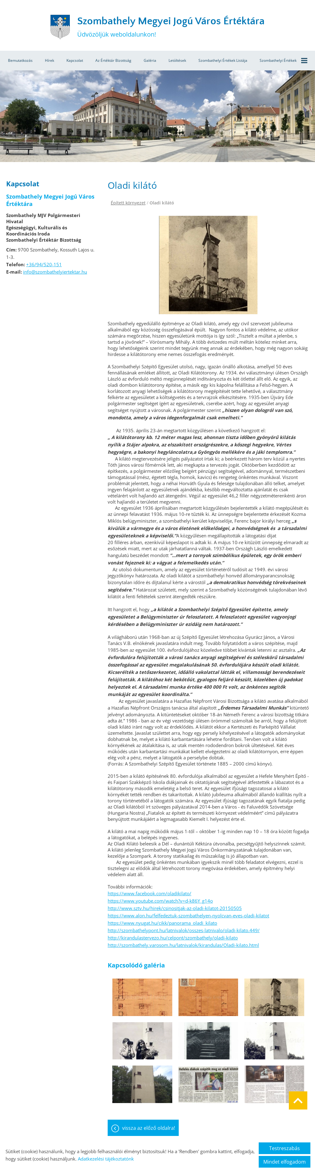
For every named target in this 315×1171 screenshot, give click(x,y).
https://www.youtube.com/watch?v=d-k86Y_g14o (160, 901)
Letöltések (177, 60)
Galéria (150, 60)
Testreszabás (284, 1148)
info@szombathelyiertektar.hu (55, 272)
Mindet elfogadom (284, 1161)
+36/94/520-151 (44, 264)
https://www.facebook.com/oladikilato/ (149, 893)
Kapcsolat (74, 60)
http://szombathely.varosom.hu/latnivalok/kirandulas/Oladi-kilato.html (183, 945)
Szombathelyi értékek (283, 60)
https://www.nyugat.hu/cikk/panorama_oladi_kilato (162, 923)
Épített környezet (128, 203)
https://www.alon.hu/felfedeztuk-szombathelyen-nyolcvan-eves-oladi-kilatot (188, 915)
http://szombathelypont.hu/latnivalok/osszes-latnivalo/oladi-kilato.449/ (184, 930)
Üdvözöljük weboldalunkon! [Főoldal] (171, 26)
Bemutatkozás (20, 60)
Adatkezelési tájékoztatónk (106, 1159)
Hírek (49, 60)
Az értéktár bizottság (113, 60)
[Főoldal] (60, 27)
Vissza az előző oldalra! (148, 1128)
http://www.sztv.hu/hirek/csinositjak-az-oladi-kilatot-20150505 (175, 908)
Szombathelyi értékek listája (222, 60)
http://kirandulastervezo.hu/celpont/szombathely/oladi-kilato (173, 938)
